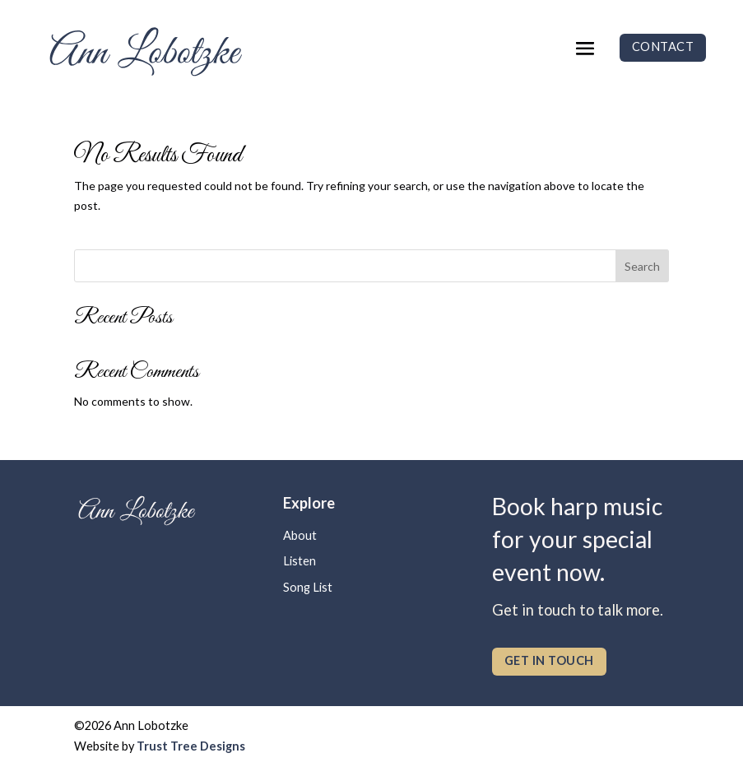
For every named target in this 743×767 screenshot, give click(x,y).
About (300, 535)
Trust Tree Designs (191, 746)
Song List (307, 587)
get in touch (549, 660)
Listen (299, 561)
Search (642, 266)
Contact (663, 46)
